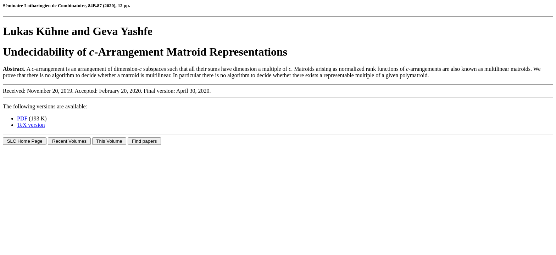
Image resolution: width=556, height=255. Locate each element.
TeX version (31, 125)
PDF (22, 118)
